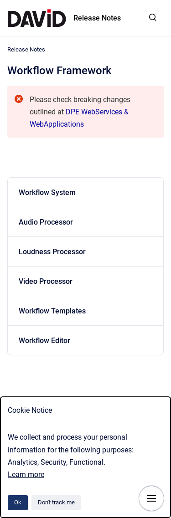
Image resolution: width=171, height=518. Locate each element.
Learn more (26, 474)
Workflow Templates (52, 311)
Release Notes (97, 18)
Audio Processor (46, 222)
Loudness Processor (52, 251)
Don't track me (56, 502)
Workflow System (47, 192)
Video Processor (46, 281)
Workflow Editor (44, 340)
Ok (17, 502)
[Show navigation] (151, 498)
